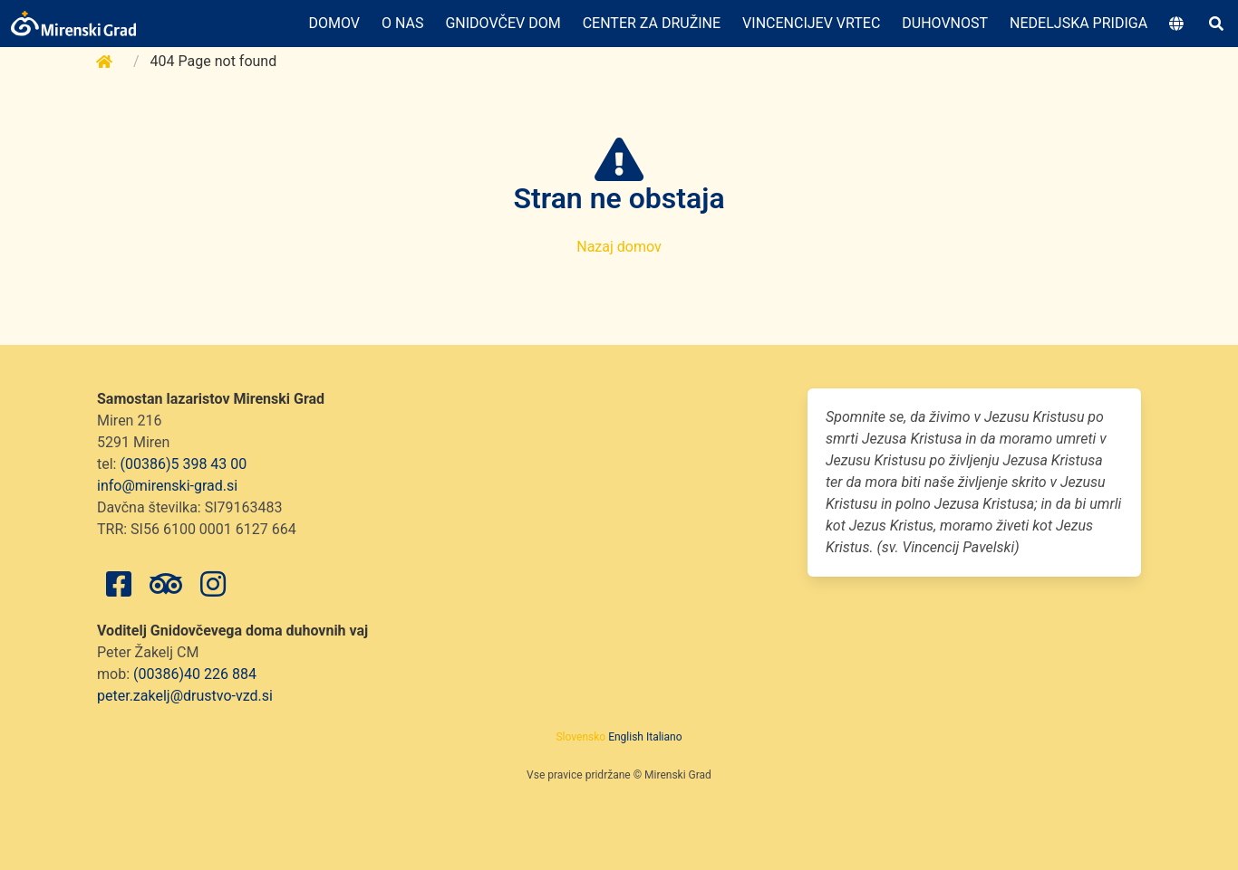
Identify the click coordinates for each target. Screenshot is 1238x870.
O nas (402, 23)
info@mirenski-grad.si (167, 485)
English (625, 737)
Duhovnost (945, 23)
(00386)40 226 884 (194, 674)
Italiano (664, 737)
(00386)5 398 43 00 (183, 464)
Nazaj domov (619, 246)
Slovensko (580, 737)
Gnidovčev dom (502, 23)
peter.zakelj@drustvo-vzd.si (185, 695)
